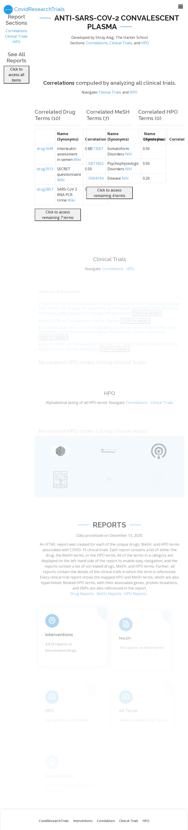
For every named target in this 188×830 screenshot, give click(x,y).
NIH (128, 166)
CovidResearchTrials (54, 821)
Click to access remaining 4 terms (109, 205)
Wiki (77, 171)
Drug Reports (82, 605)
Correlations (16, 34)
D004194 (95, 190)
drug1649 (45, 160)
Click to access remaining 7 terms (58, 227)
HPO (16, 45)
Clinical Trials (16, 39)
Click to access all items (16, 78)
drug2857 (45, 201)
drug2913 (45, 181)
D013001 (95, 160)
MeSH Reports (109, 605)
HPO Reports (135, 605)
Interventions (83, 821)
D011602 (95, 175)
